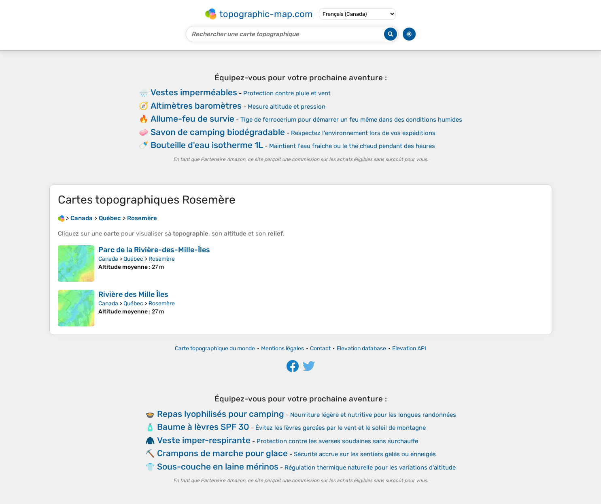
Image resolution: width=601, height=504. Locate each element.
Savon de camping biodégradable (218, 132)
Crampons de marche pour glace (222, 453)
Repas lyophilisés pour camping (220, 414)
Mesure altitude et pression (286, 106)
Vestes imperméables (194, 92)
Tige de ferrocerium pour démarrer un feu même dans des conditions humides (351, 119)
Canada (108, 258)
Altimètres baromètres (196, 106)
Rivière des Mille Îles (133, 294)
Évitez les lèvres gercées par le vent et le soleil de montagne (340, 427)
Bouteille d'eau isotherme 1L (207, 145)
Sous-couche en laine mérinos (217, 466)
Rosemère (162, 258)
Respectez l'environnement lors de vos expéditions (363, 133)
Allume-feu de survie (192, 119)
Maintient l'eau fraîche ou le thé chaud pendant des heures (352, 146)
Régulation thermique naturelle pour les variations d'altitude (370, 467)
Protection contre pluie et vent (287, 93)
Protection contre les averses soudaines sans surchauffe (337, 441)
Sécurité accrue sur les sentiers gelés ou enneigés (365, 454)
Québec (133, 258)
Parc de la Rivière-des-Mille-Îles (154, 249)
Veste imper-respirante (204, 440)
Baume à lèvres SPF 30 (203, 427)
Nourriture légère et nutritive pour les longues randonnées (373, 414)
